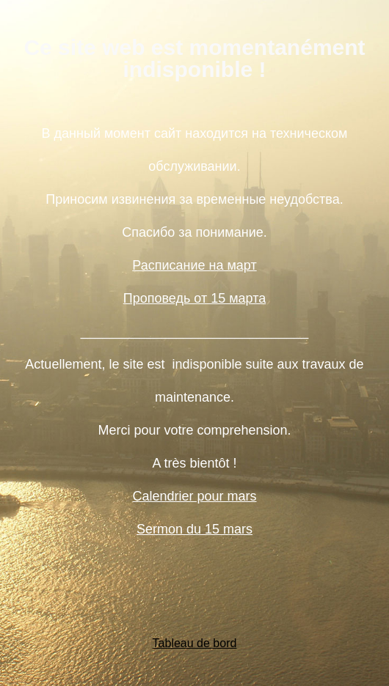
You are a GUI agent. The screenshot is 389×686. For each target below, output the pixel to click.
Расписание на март (194, 265)
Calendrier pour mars (194, 496)
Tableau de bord (195, 643)
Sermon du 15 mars (194, 529)
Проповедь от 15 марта (194, 298)
